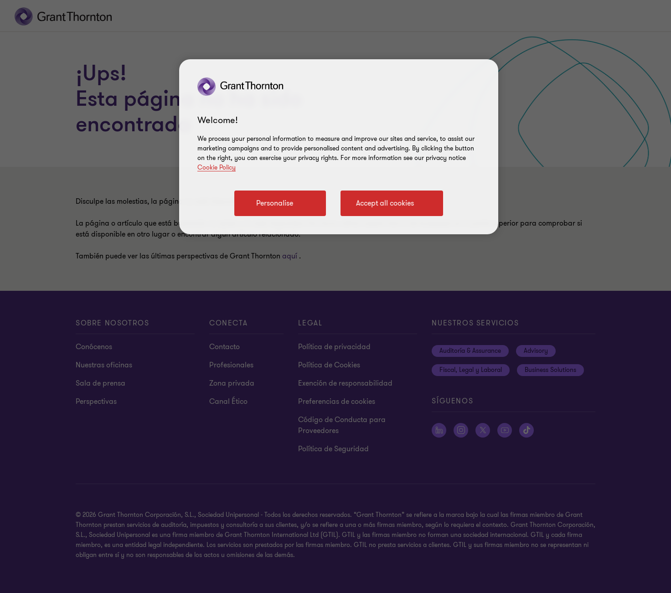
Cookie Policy (216, 167)
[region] (338, 146)
